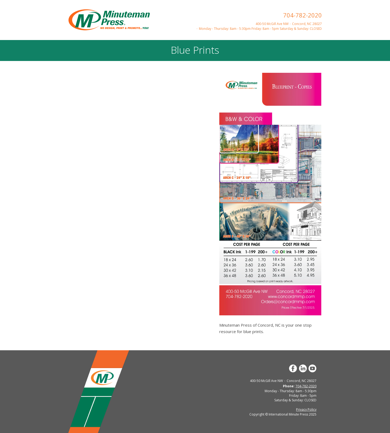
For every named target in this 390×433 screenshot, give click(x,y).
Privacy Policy (306, 409)
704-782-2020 (302, 15)
